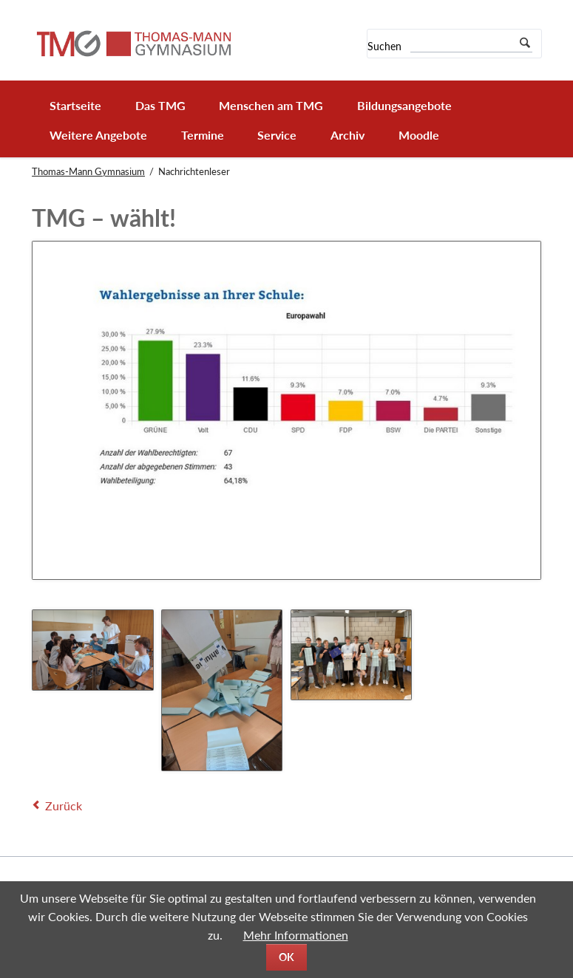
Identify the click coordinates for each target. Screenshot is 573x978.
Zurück (63, 806)
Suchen (384, 46)
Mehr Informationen (295, 935)
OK (286, 957)
